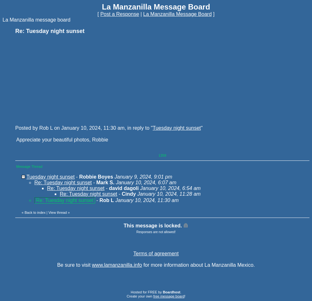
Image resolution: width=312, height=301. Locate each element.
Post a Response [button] (119, 14)
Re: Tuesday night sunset (63, 182)
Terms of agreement (155, 253)
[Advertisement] (63, 79)
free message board (168, 296)
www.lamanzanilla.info (117, 265)
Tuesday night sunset (177, 128)
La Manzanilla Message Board (177, 14)
